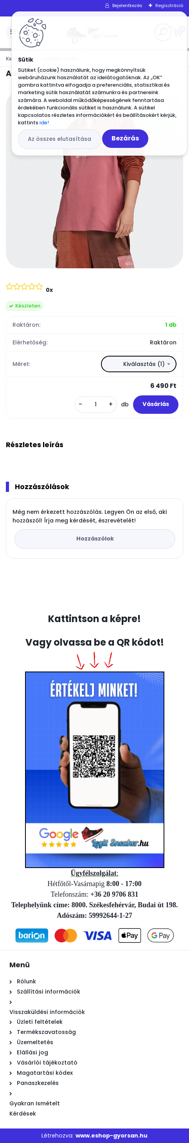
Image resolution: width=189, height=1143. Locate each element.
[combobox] (138, 364)
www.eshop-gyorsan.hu (112, 1135)
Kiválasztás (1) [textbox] (144, 364)
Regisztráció (169, 5)
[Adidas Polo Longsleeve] (94, 179)
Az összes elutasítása (59, 139)
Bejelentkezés (127, 5)
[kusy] (95, 404)
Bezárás (125, 138)
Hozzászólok (95, 538)
